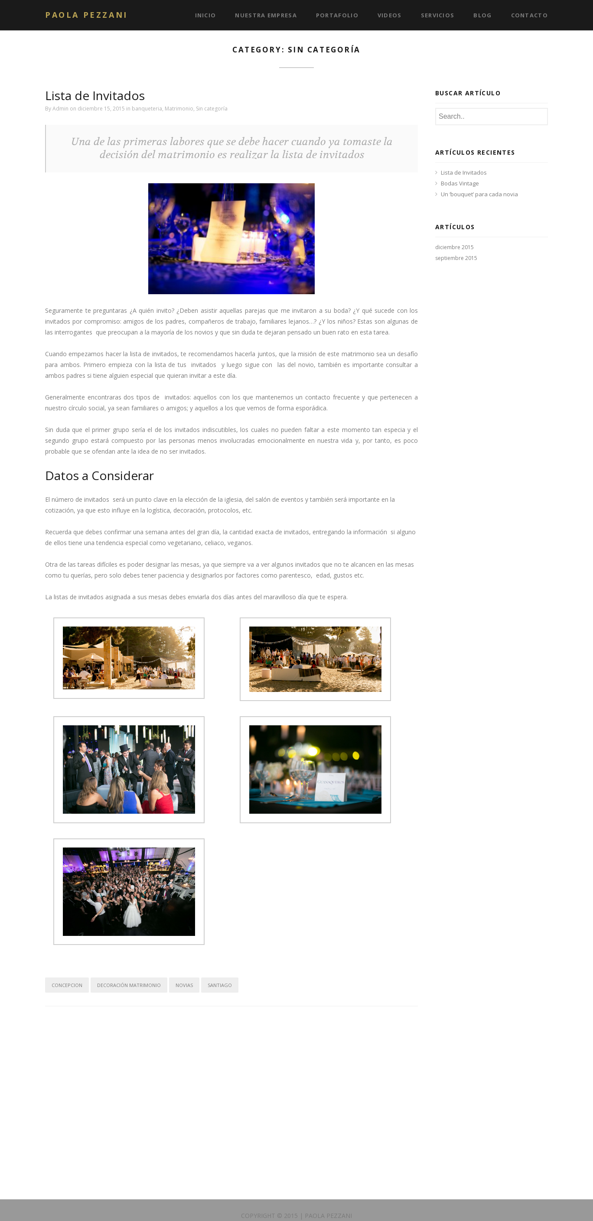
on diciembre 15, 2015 (98, 108)
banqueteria (147, 108)
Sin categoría (212, 108)
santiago (220, 985)
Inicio (205, 15)
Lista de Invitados (95, 95)
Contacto (529, 15)
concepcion (67, 985)
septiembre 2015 (456, 258)
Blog (482, 15)
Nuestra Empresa (266, 15)
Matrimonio (179, 108)
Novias (184, 985)
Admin (60, 108)
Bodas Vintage (460, 183)
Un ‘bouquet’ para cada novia (479, 194)
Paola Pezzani (86, 15)
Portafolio (337, 15)
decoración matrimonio (129, 985)
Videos (390, 15)
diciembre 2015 (454, 247)
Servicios (438, 15)
